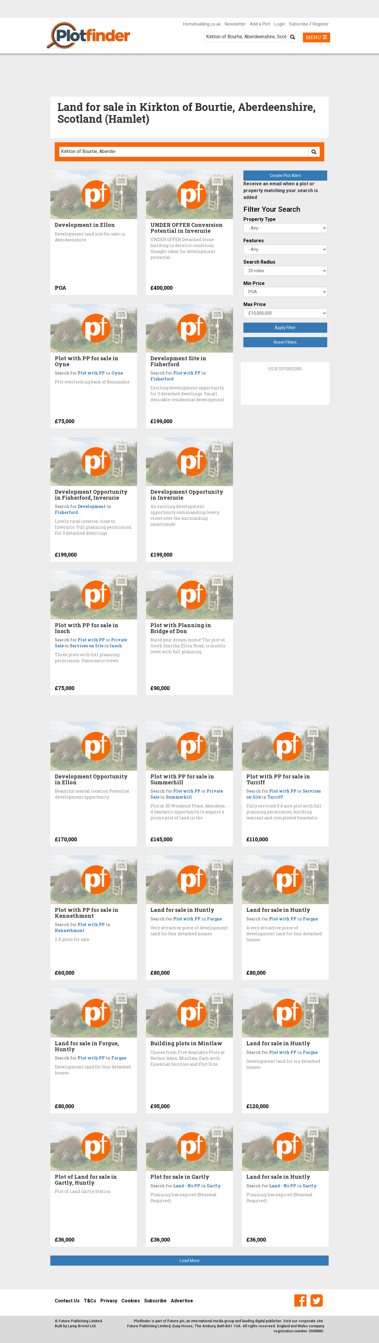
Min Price (254, 283)
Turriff (275, 797)
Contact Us (67, 1301)
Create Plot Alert (285, 175)
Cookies (130, 1301)
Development (91, 506)
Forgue (214, 919)
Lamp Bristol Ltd (81, 1326)
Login (279, 24)
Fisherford (162, 379)
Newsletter (235, 24)
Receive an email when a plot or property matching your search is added (280, 190)
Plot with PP (91, 373)
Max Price (254, 304)
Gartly (214, 1186)
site (320, 1321)
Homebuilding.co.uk (202, 24)
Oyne (117, 373)
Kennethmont (69, 930)
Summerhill (179, 797)
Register (321, 24)
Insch (116, 646)
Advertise (182, 1301)
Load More (190, 1260)
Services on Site (86, 646)
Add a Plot (260, 24)
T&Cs (90, 1301)
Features (253, 240)
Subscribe (298, 24)
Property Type (259, 219)
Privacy (108, 1301)
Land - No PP (186, 1186)
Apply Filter (285, 327)
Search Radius (259, 262)
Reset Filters (285, 342)
